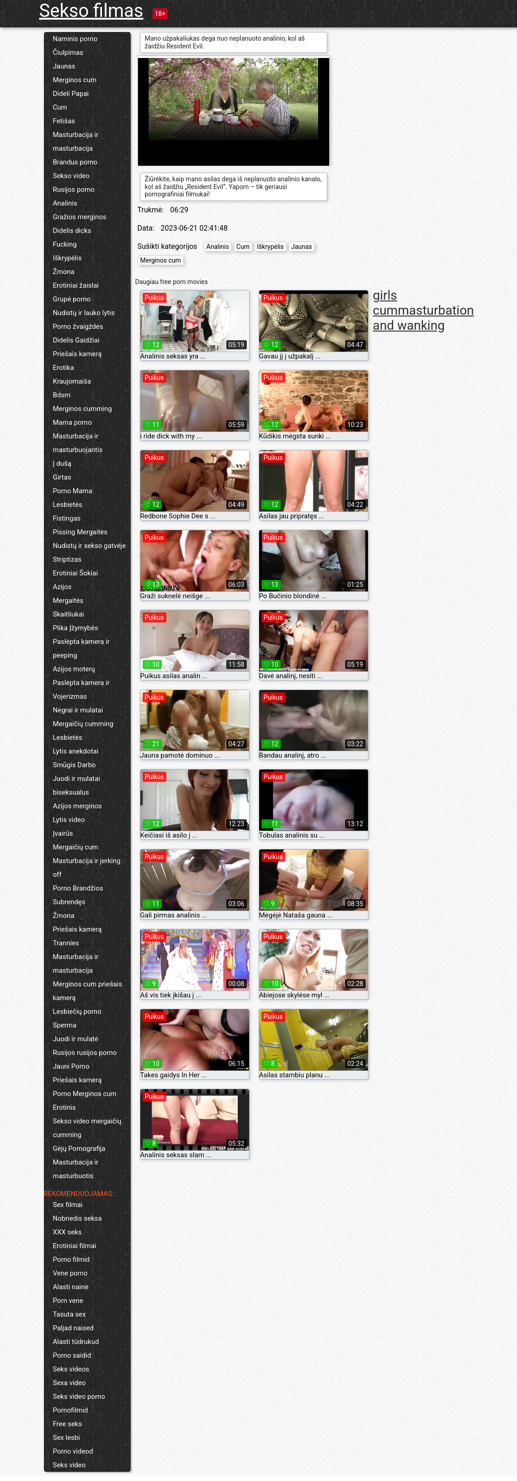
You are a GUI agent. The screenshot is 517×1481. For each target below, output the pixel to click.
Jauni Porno (71, 1066)
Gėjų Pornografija (79, 1148)
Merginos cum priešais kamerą (88, 991)
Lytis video (69, 820)
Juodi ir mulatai (76, 779)
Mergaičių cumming (83, 724)
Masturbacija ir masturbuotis (76, 1169)
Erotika (63, 368)
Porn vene (68, 1301)
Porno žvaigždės (78, 326)
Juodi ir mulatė (75, 1039)
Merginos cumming (82, 409)
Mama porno (72, 422)
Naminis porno (75, 39)
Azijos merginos (77, 806)
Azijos (62, 587)
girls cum (385, 303)
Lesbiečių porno (77, 1011)
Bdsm (62, 395)
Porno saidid (72, 1355)
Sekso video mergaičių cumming (87, 1128)
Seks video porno (79, 1396)
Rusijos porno (74, 189)
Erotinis (64, 1107)
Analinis (65, 203)
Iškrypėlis (67, 258)
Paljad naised (73, 1328)
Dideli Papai (71, 94)
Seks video (69, 1465)
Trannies (66, 943)
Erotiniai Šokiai (75, 573)
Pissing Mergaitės (80, 532)
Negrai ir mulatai (78, 710)
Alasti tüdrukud (76, 1342)
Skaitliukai (68, 614)
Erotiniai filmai (74, 1246)
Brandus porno (75, 162)
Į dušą (62, 463)
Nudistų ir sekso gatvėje (89, 546)
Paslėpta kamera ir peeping (81, 648)
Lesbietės (67, 505)
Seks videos (71, 1369)
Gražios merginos (80, 217)
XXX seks (67, 1232)
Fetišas (64, 121)
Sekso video (71, 176)
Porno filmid (71, 1259)
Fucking (65, 244)
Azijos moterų (74, 669)
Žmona (64, 272)
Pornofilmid (70, 1410)
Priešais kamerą (77, 354)
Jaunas (64, 66)
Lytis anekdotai (76, 751)
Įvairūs (63, 833)
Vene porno (70, 1273)
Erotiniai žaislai (76, 285)
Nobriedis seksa (77, 1218)
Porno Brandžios (78, 888)
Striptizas (67, 559)
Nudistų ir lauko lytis (84, 313)
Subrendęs (69, 902)
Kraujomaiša (72, 381)
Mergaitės (68, 600)
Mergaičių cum (75, 847)
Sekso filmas (91, 10)
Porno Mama (72, 491)
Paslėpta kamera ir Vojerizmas (81, 690)
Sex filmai (68, 1205)
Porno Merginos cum (85, 1094)
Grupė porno (72, 299)
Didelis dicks (72, 231)
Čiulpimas (68, 52)
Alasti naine (71, 1287)
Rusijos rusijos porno (85, 1053)
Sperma (65, 1025)
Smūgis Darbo (74, 765)
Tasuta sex (69, 1314)
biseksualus (71, 792)
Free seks (67, 1424)
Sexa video (69, 1383)
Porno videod (73, 1451)
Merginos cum (75, 80)
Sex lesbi (66, 1438)
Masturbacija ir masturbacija (76, 142)
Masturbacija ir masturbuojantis (78, 443)
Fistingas (67, 518)
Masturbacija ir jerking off (87, 868)
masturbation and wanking (423, 318)
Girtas (62, 477)
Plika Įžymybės (75, 628)
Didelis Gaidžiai (76, 340)
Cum (60, 107)
